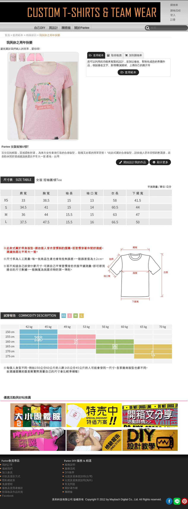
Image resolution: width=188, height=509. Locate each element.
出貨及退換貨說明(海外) (78, 480)
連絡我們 (7, 468)
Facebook (8, 495)
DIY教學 (69, 472)
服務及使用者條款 (12, 488)
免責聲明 (7, 484)
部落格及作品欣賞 (12, 491)
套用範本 (18, 35)
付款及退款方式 (11, 476)
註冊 (172, 19)
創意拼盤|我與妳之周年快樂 (15, 16)
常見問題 (70, 484)
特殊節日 (31, 35)
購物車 (174, 4)
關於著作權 (71, 488)
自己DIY (39, 27)
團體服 (66, 27)
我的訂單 (7, 464)
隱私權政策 (8, 480)
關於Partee (81, 27)
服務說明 (70, 464)
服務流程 (70, 468)
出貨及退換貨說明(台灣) (78, 476)
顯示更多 (160, 162)
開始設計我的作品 (132, 162)
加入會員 (7, 472)
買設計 (53, 27)
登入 (172, 15)
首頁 (7, 35)
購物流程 (175, 10)
